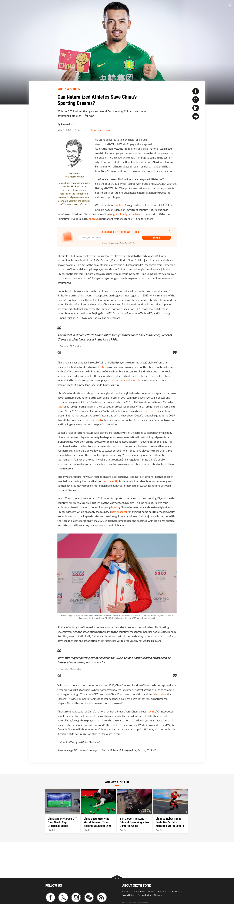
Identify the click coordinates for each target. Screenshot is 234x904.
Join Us (151, 891)
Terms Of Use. (130, 243)
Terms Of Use (128, 895)
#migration (105, 130)
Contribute (139, 891)
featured (96, 420)
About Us (126, 891)
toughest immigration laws (124, 214)
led (115, 507)
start (104, 367)
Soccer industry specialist (74, 177)
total (60, 406)
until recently (110, 481)
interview (161, 694)
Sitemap (158, 895)
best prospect (119, 511)
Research (162, 891)
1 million (119, 205)
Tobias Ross (67, 124)
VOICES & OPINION (68, 89)
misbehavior (118, 380)
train (63, 269)
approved (94, 218)
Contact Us (175, 891)
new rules (136, 380)
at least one (148, 411)
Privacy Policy (144, 895)
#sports (94, 130)
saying (151, 711)
